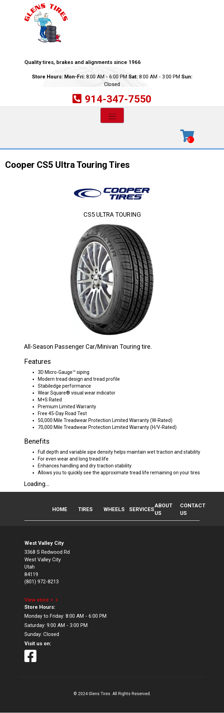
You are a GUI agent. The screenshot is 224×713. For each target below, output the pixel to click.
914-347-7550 (118, 99)
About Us (161, 509)
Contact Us (187, 509)
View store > (38, 600)
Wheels (110, 509)
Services (136, 509)
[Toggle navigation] (112, 115)
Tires (85, 509)
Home (59, 509)
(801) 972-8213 (41, 582)
